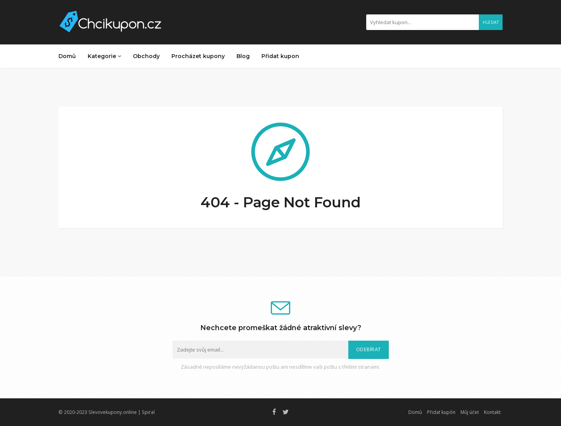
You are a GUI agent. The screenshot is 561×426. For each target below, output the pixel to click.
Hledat (491, 22)
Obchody (146, 56)
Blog (243, 56)
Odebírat (368, 349)
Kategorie (104, 56)
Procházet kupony (198, 56)
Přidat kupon (280, 56)
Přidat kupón (441, 412)
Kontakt (492, 412)
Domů (67, 56)
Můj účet (469, 412)
